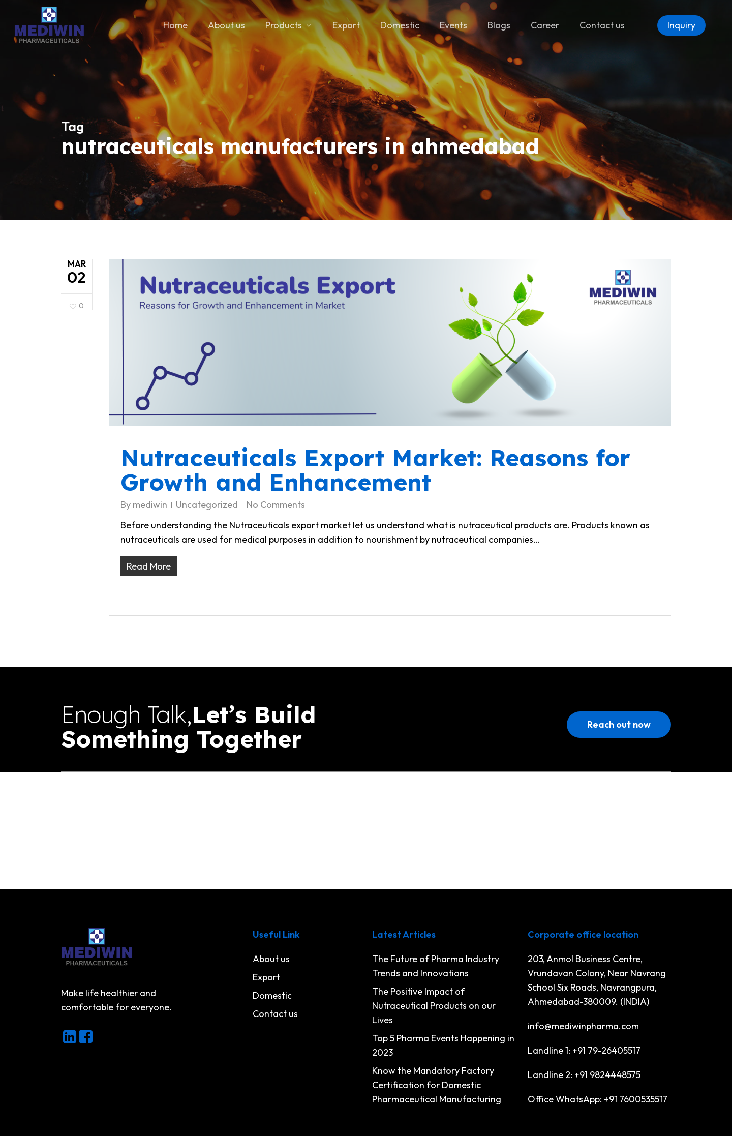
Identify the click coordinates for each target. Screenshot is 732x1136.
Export (266, 977)
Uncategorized (207, 505)
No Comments (276, 505)
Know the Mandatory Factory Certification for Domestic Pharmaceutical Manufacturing (436, 1085)
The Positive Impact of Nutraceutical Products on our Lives (434, 1005)
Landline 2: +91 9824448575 (584, 1075)
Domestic (272, 995)
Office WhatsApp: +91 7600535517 (597, 1099)
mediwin (150, 505)
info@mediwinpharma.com (583, 1026)
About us (271, 959)
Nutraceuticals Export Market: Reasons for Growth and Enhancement (375, 470)
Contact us (275, 1014)
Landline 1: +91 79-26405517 (584, 1050)
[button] (619, 724)
